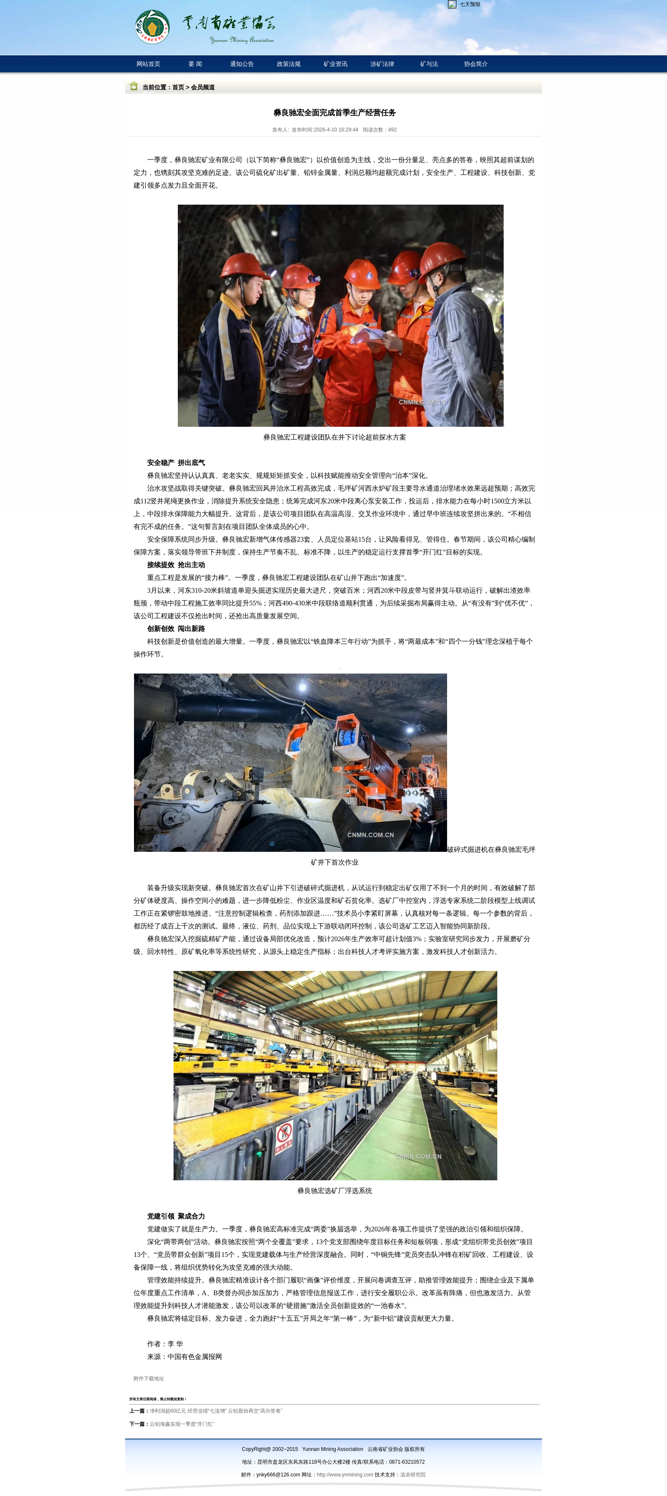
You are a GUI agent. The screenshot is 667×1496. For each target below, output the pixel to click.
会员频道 (203, 87)
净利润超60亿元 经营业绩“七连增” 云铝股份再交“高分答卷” (216, 1411)
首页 (178, 87)
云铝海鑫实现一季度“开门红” (182, 1424)
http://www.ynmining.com (346, 1475)
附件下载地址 (149, 1379)
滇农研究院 (413, 1475)
